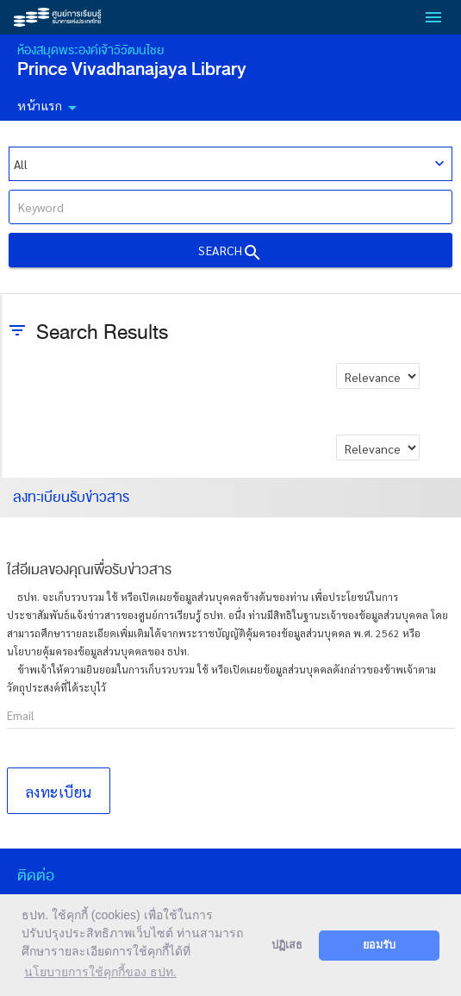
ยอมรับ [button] (379, 945)
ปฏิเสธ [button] (286, 945)
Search (230, 252)
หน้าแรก (50, 107)
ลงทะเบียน (58, 791)
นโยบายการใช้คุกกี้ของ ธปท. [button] (100, 972)
